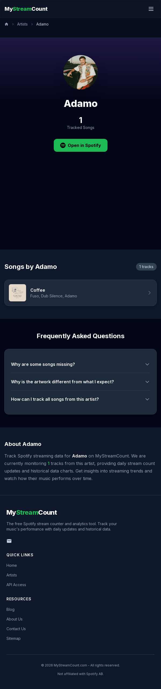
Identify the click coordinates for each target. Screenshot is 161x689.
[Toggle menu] (151, 8)
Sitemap (13, 638)
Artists (22, 24)
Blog (10, 609)
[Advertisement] (80, 209)
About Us (14, 619)
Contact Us (16, 628)
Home (11, 565)
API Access (16, 584)
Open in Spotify (80, 145)
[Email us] (9, 541)
